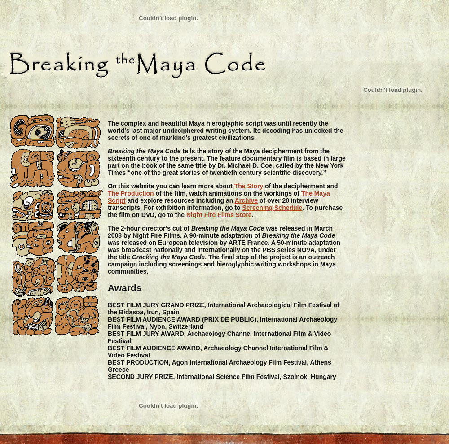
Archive (246, 200)
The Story (249, 186)
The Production (131, 193)
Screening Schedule (272, 207)
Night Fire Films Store (218, 214)
